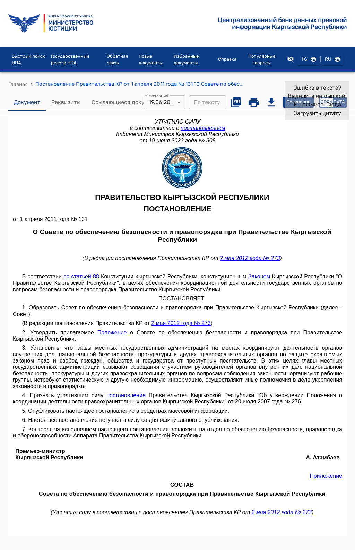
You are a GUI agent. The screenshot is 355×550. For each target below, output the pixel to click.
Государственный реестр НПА (70, 59)
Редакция (158, 95)
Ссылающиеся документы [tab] (126, 102)
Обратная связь (117, 59)
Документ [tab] (27, 102)
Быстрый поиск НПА (28, 59)
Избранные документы (186, 59)
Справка (227, 59)
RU (332, 59)
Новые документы (151, 59)
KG (308, 59)
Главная (18, 84)
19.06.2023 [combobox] (163, 102)
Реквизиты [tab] (66, 102)
